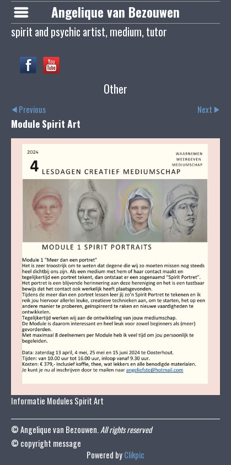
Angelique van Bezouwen (115, 12)
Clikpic (134, 455)
